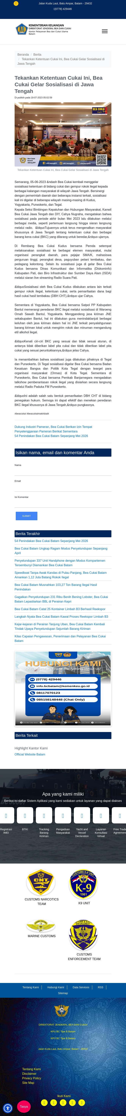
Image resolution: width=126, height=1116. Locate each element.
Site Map (28, 1082)
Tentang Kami (31, 1069)
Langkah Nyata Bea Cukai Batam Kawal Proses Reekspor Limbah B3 (61, 616)
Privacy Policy (31, 1078)
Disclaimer (29, 1073)
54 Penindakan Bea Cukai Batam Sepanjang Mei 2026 (51, 436)
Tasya (24, 1106)
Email (18, 481)
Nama (18, 465)
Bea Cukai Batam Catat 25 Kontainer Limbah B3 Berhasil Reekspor (60, 609)
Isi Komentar (21, 497)
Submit (26, 516)
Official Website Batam (30, 754)
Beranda (23, 54)
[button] (8, 1108)
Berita (37, 54)
